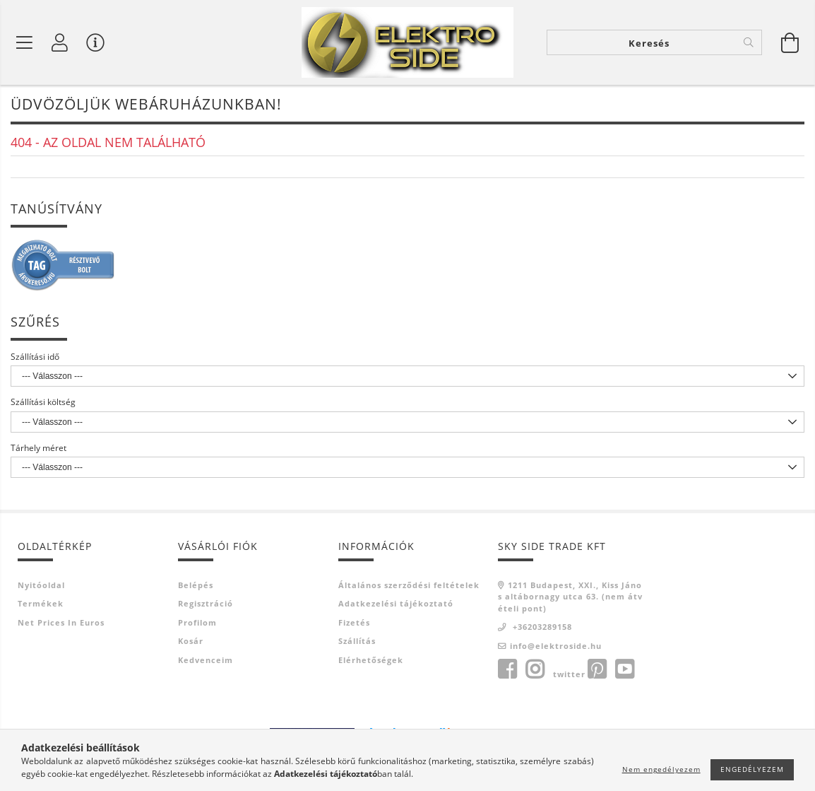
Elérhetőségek (370, 660)
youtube (624, 669)
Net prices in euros (61, 622)
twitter (569, 674)
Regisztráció (205, 603)
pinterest (597, 669)
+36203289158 (541, 626)
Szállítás (357, 640)
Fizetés (354, 622)
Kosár (190, 640)
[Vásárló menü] (95, 42)
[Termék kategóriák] (25, 42)
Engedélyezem (752, 769)
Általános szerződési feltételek (409, 585)
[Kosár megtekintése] (790, 42)
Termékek (41, 603)
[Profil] (60, 42)
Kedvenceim (205, 660)
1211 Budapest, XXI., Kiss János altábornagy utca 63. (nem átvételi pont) (570, 597)
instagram (534, 669)
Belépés (195, 585)
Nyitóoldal (41, 585)
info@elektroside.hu (556, 645)
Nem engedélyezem (661, 769)
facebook (507, 669)
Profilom (197, 622)
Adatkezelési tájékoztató (395, 603)
